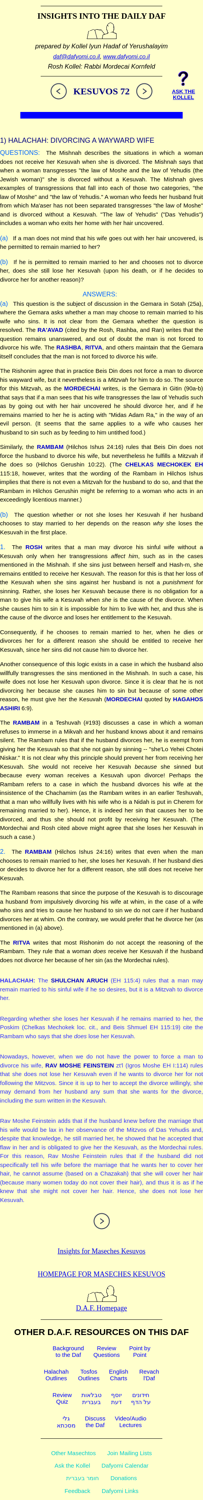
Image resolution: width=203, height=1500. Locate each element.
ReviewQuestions (106, 1351)
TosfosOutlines (89, 1374)
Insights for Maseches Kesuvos (101, 1251)
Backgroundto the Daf (68, 1351)
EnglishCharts (118, 1374)
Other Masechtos (73, 1453)
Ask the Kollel (72, 1465)
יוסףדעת (116, 1398)
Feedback (77, 1491)
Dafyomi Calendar (125, 1465)
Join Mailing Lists (129, 1453)
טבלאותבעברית (91, 1398)
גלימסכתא (66, 1422)
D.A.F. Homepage (101, 1304)
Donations (123, 1478)
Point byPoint (139, 1351)
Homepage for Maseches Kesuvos (101, 1274)
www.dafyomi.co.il (126, 56)
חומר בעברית (82, 1478)
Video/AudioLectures (130, 1421)
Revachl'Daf (149, 1374)
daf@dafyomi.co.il (76, 56)
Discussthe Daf (95, 1421)
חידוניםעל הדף (141, 1398)
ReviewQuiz (62, 1398)
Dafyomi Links (120, 1491)
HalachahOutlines (56, 1374)
